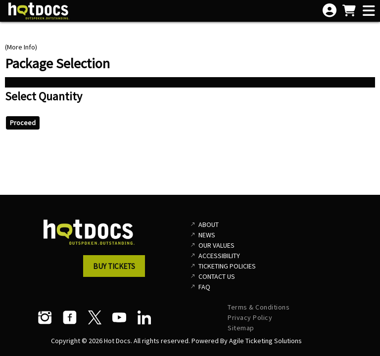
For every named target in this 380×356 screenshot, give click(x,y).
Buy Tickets (114, 266)
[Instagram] (45, 317)
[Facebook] (70, 317)
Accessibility (219, 255)
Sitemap (241, 327)
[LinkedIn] (144, 317)
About (208, 224)
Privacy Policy (250, 317)
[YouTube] (119, 317)
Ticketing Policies (227, 266)
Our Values (216, 245)
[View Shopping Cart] (348, 11)
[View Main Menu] (368, 11)
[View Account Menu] (329, 11)
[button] (117, 269)
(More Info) (21, 47)
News (206, 234)
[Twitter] (94, 317)
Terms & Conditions (258, 307)
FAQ (204, 286)
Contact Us (216, 276)
